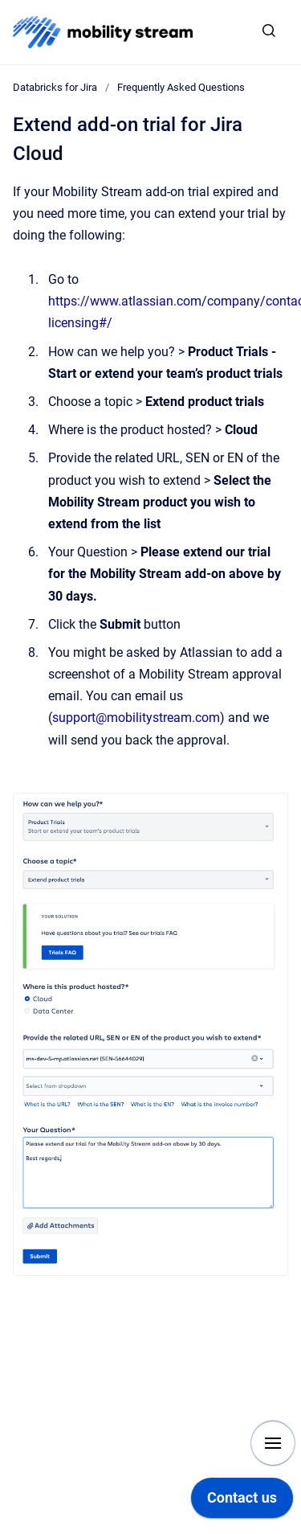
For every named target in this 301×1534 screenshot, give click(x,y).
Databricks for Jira (55, 87)
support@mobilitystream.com (136, 717)
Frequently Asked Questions (181, 87)
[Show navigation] (273, 1443)
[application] (242, 1502)
